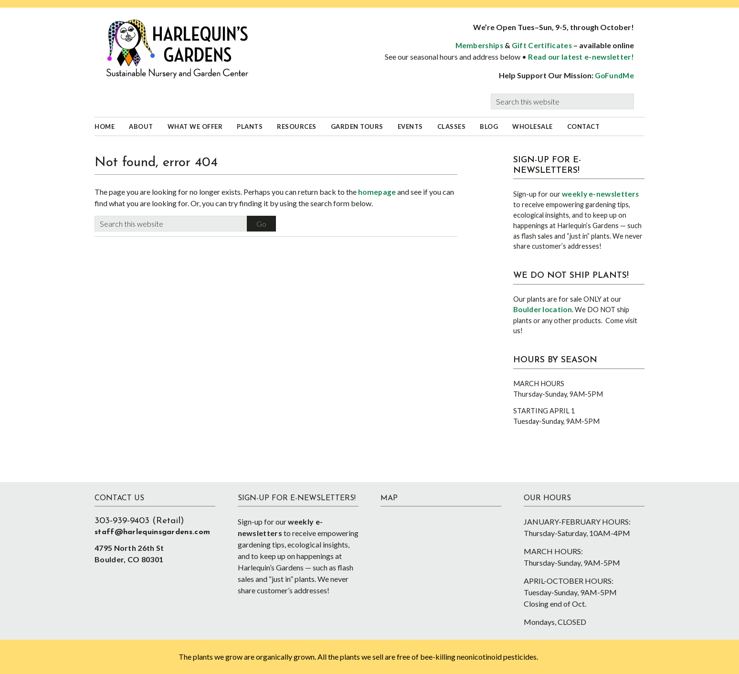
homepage (377, 192)
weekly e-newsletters (600, 194)
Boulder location (542, 309)
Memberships (479, 45)
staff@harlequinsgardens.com (152, 532)
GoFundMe (614, 75)
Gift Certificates (542, 45)
